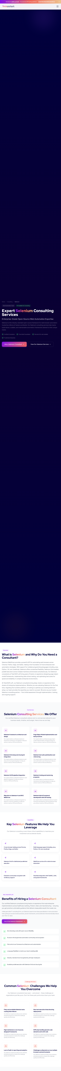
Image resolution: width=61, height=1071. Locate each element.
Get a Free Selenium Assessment (14, 921)
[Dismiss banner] (59, 2)
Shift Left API (15, 1)
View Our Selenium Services (41, 344)
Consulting (9, 301)
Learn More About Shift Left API (46, 1)
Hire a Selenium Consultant (14, 344)
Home (3, 301)
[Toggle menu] (57, 6)
